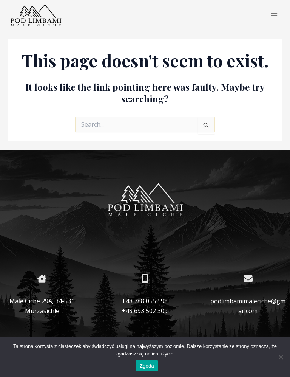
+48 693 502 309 (145, 311)
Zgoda (147, 366)
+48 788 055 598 (145, 301)
